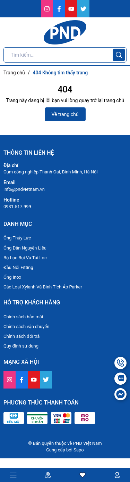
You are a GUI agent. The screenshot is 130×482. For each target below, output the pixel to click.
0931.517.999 (17, 206)
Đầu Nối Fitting (18, 267)
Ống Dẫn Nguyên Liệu (24, 248)
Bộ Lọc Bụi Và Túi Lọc (25, 257)
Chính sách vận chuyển (26, 326)
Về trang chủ (65, 114)
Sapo (78, 449)
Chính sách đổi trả (21, 336)
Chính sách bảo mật (23, 316)
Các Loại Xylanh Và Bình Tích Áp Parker (42, 286)
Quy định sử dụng (20, 346)
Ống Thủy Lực (17, 237)
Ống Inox (12, 277)
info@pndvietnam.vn (24, 189)
